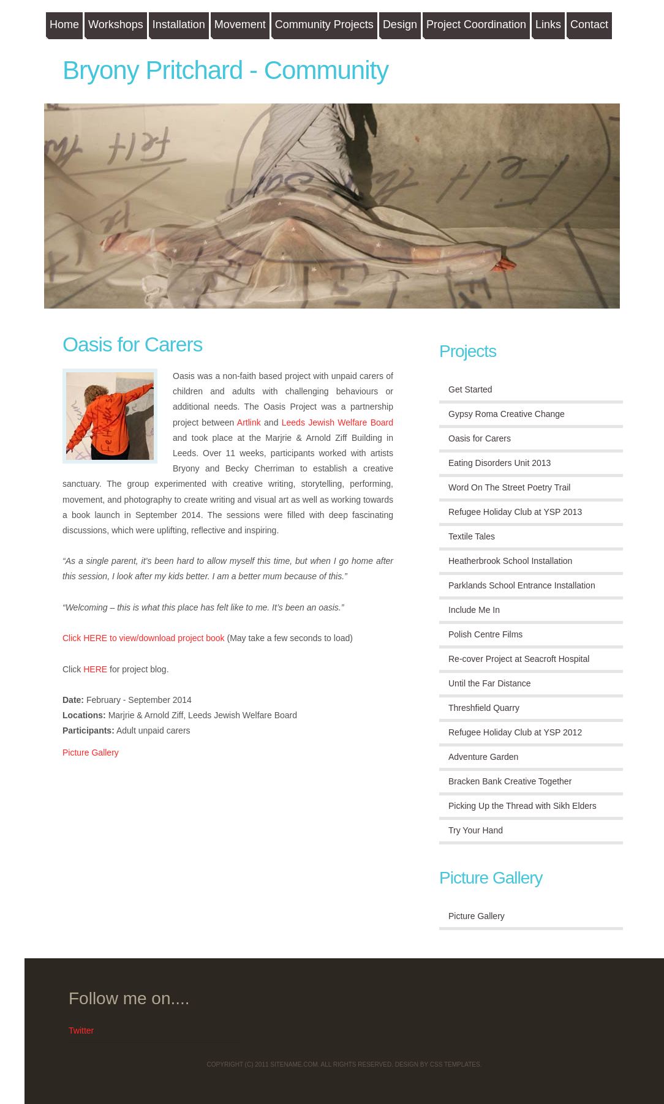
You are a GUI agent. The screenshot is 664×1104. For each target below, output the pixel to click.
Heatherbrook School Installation (510, 561)
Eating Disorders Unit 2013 (499, 463)
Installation (179, 24)
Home (64, 24)
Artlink (249, 422)
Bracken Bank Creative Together (510, 781)
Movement (240, 24)
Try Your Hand (475, 830)
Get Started (470, 389)
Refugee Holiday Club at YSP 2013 (515, 512)
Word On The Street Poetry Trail (509, 487)
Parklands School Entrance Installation (521, 585)
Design (400, 24)
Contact (589, 24)
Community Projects (324, 24)
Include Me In (474, 610)
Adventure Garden (483, 757)
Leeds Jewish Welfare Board (337, 422)
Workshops (115, 24)
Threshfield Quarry (483, 708)
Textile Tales (471, 536)
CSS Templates (455, 1064)
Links (548, 24)
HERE (95, 669)
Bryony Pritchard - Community (225, 70)
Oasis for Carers (132, 344)
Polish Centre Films (485, 634)
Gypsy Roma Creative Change (506, 414)
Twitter (81, 1030)
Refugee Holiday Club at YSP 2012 (515, 732)
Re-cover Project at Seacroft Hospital (518, 659)
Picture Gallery (90, 752)
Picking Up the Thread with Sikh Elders (522, 806)
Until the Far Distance (489, 683)
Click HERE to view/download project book (143, 638)
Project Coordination (476, 24)
